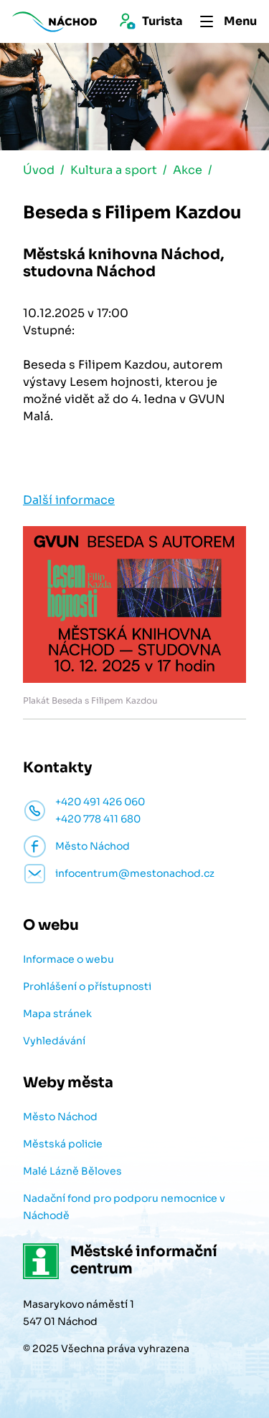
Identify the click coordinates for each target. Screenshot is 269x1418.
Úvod (39, 170)
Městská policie (63, 1143)
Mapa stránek (57, 1013)
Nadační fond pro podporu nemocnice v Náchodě (124, 1207)
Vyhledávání (54, 1040)
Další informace (69, 500)
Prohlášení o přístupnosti (87, 986)
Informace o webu (68, 959)
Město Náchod (60, 1116)
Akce (187, 170)
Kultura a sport (113, 170)
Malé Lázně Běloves (72, 1171)
